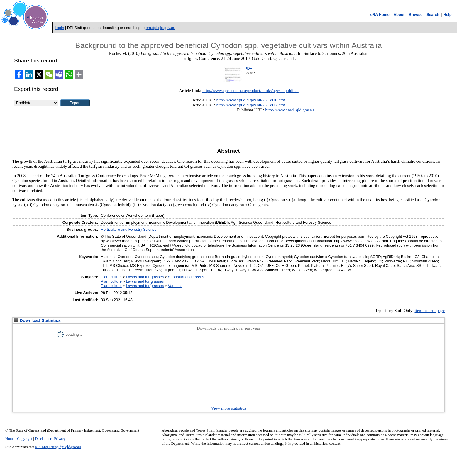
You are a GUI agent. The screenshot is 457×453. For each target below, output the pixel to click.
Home (9, 439)
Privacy (59, 439)
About (399, 14)
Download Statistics (37, 320)
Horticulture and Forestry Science (129, 229)
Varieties (175, 286)
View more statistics (228, 408)
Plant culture (111, 277)
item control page (429, 310)
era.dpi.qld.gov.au (160, 28)
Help (448, 14)
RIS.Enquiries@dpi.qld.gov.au (58, 447)
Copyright (24, 439)
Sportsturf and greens (186, 277)
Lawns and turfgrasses (145, 277)
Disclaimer (43, 439)
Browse (415, 14)
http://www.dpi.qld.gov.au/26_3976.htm (250, 100)
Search (432, 14)
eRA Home (379, 14)
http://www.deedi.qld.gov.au (289, 110)
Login (59, 28)
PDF (248, 68)
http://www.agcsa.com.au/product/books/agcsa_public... (250, 90)
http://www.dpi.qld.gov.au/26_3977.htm (250, 105)
